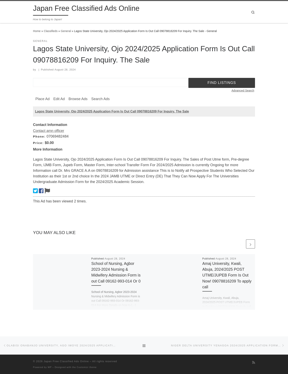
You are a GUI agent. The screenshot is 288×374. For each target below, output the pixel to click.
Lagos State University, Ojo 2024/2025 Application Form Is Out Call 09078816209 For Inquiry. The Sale (112, 111)
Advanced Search (242, 90)
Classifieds (51, 31)
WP (50, 367)
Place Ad (42, 99)
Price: (38, 143)
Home (37, 31)
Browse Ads (77, 99)
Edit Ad (59, 99)
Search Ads (100, 99)
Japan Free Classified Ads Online (66, 361)
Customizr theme (87, 367)
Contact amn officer (48, 131)
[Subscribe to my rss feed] (253, 362)
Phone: (39, 136)
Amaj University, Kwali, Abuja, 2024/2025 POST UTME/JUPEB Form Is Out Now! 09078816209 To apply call (227, 275)
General (66, 31)
